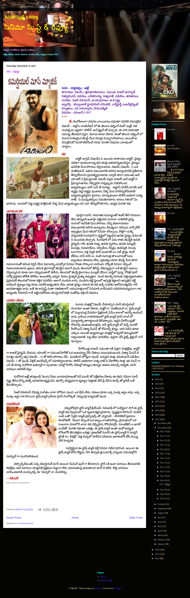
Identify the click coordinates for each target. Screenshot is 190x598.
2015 (157, 554)
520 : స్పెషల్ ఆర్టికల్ (175, 229)
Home (75, 517)
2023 (157, 393)
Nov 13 (163, 467)
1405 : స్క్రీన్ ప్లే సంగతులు (173, 189)
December (162, 423)
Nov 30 (163, 431)
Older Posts (136, 517)
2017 (157, 419)
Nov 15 (163, 458)
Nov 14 (163, 463)
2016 (157, 550)
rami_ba (98, 588)
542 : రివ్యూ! (12, 71)
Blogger (117, 588)
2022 (157, 397)
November (162, 428)
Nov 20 (163, 449)
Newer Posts (13, 517)
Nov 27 (163, 436)
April (160, 531)
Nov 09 (163, 480)
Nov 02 (163, 498)
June (159, 522)
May (159, 526)
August (160, 513)
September (162, 508)
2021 (157, 401)
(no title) (171, 129)
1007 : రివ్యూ (172, 303)
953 (166, 327)
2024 (157, 388)
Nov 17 (163, 454)
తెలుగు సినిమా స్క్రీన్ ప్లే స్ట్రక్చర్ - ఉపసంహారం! (174, 164)
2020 (157, 406)
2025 (157, 384)
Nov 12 (163, 471)
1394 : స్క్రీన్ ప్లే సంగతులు (173, 276)
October (161, 504)
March (160, 535)
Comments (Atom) (25, 523)
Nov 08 (163, 490)
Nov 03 (163, 494)
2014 (157, 558)
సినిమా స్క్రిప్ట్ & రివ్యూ (21, 17)
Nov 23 (163, 445)
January (161, 544)
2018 (157, 415)
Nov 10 (163, 476)
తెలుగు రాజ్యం (106, 580)
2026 (157, 379)
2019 (157, 410)
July (159, 517)
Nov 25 (163, 440)
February (161, 539)
